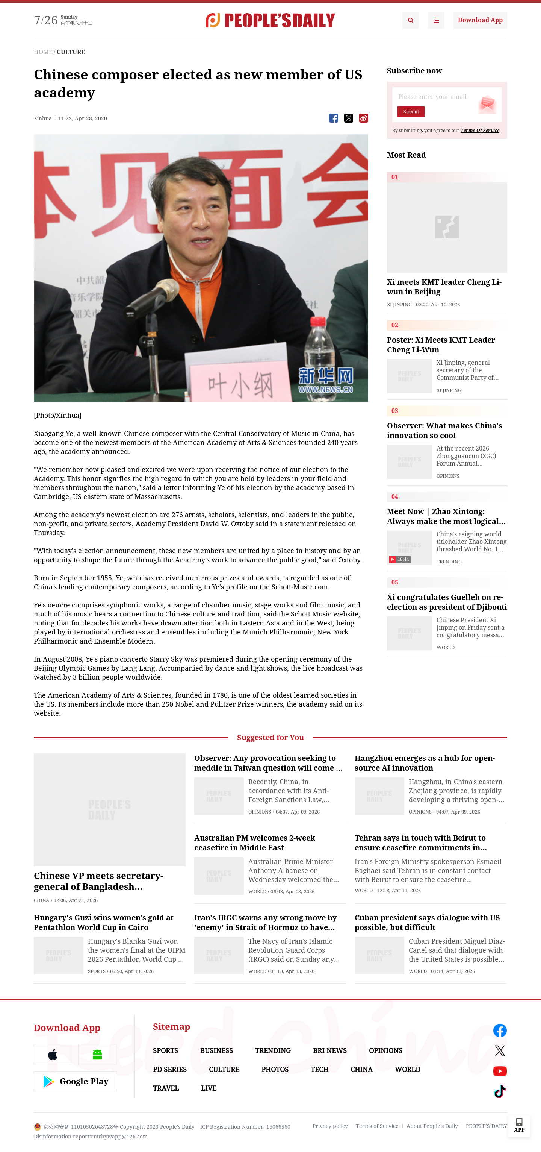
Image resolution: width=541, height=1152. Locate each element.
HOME (43, 52)
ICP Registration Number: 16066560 (245, 1127)
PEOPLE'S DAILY (486, 1126)
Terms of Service (377, 1126)
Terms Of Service (480, 130)
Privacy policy (330, 1126)
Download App (480, 20)
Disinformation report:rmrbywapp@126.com (91, 1137)
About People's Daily (432, 1126)
